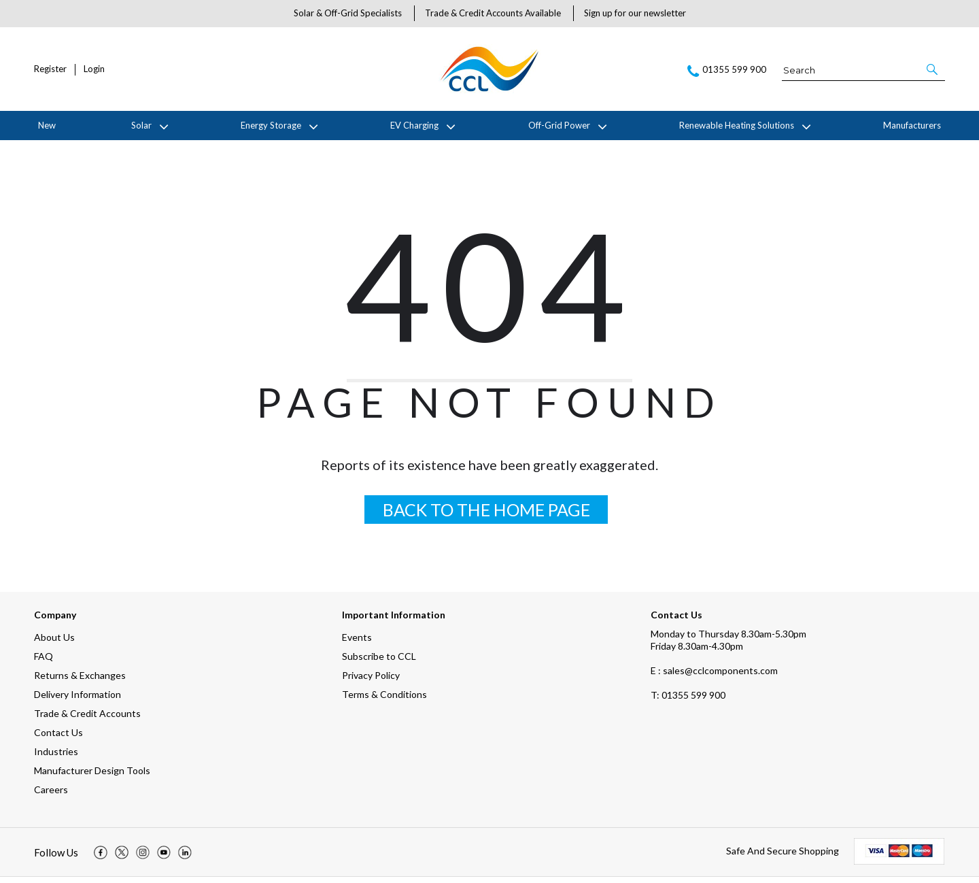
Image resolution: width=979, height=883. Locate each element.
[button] (933, 69)
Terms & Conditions (384, 700)
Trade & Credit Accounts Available (493, 12)
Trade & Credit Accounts (87, 719)
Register (50, 69)
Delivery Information (77, 700)
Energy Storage (271, 125)
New (47, 125)
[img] (100, 858)
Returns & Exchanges (80, 681)
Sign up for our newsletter (635, 12)
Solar (141, 125)
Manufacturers (912, 125)
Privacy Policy (371, 681)
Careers (51, 795)
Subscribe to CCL (379, 662)
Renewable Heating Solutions (736, 125)
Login (94, 69)
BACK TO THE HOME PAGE (486, 515)
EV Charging (414, 125)
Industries (56, 757)
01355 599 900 (688, 701)
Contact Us (58, 738)
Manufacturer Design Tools (92, 776)
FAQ (43, 662)
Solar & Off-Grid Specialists (348, 12)
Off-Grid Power (559, 125)
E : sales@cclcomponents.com (714, 676)
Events (357, 643)
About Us (54, 643)
